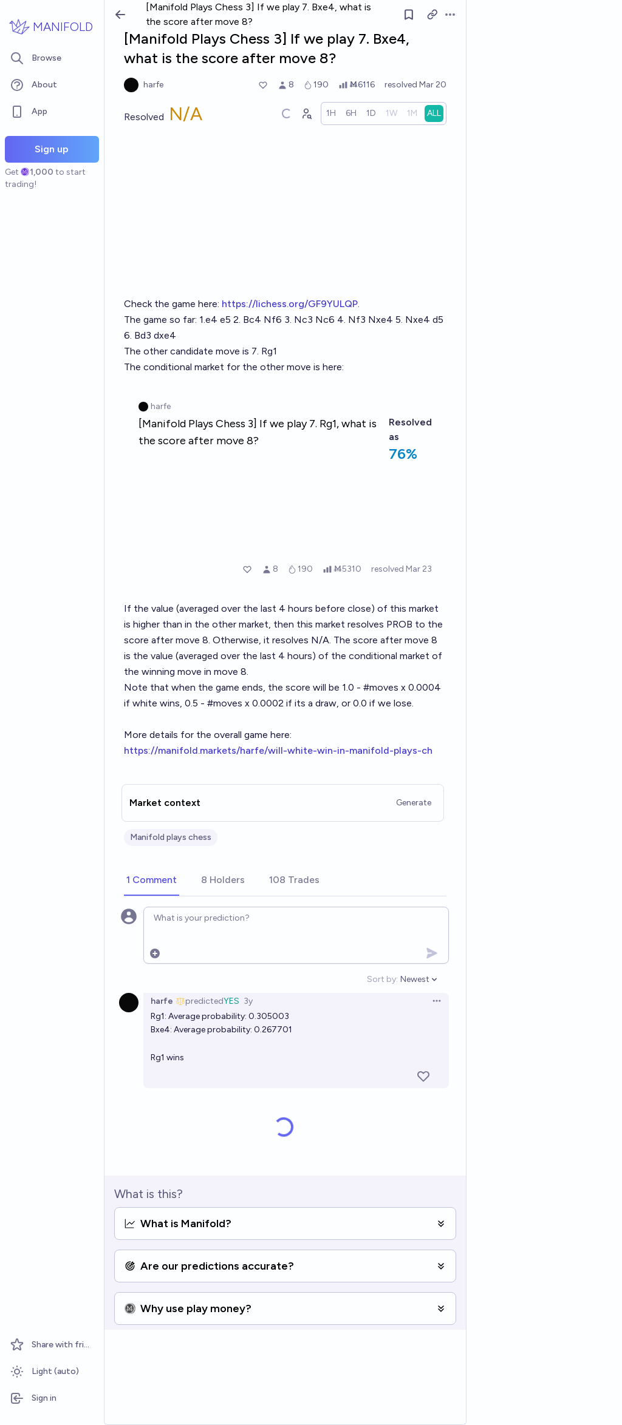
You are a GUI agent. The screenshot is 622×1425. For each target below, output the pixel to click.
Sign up (52, 149)
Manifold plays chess (170, 837)
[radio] (331, 113)
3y (248, 1001)
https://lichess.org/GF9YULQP (290, 304)
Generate (413, 802)
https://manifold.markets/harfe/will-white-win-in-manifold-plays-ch (278, 750)
